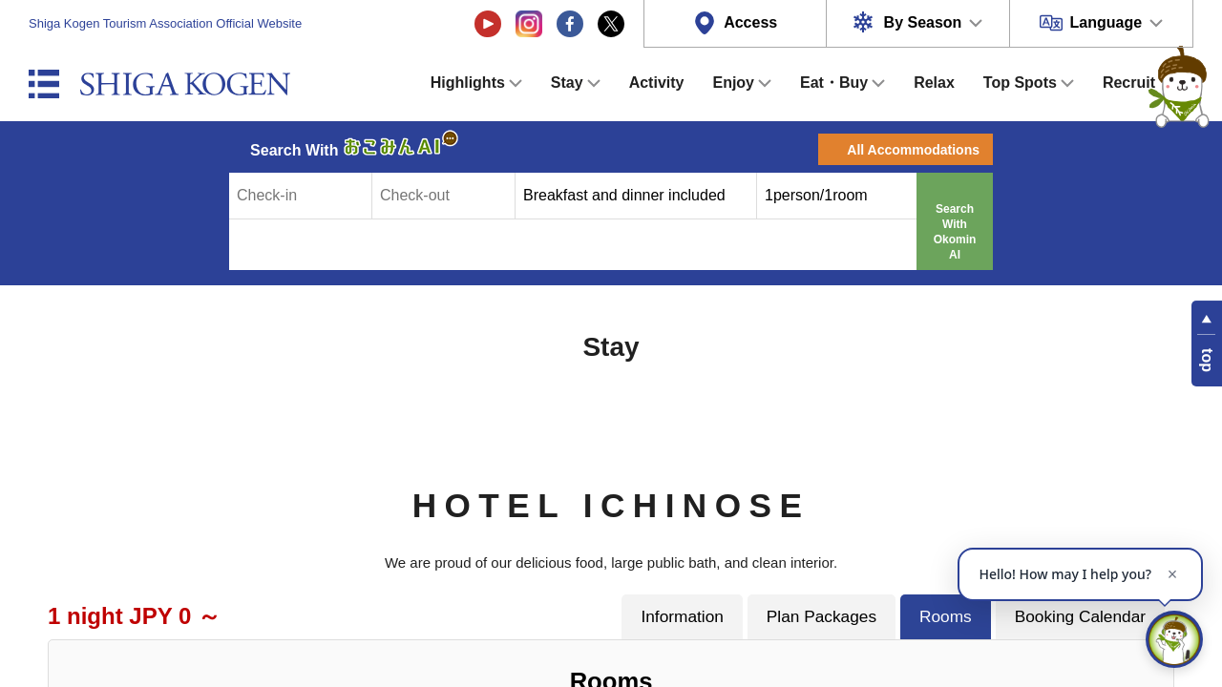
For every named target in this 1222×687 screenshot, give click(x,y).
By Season (923, 22)
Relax (934, 82)
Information (682, 616)
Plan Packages (821, 616)
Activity (657, 82)
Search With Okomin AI (955, 231)
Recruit (1129, 82)
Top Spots (1020, 82)
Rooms (945, 616)
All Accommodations (913, 149)
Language (1106, 22)
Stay (567, 82)
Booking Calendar (1080, 616)
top (1207, 360)
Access (750, 22)
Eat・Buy (834, 82)
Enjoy (733, 82)
